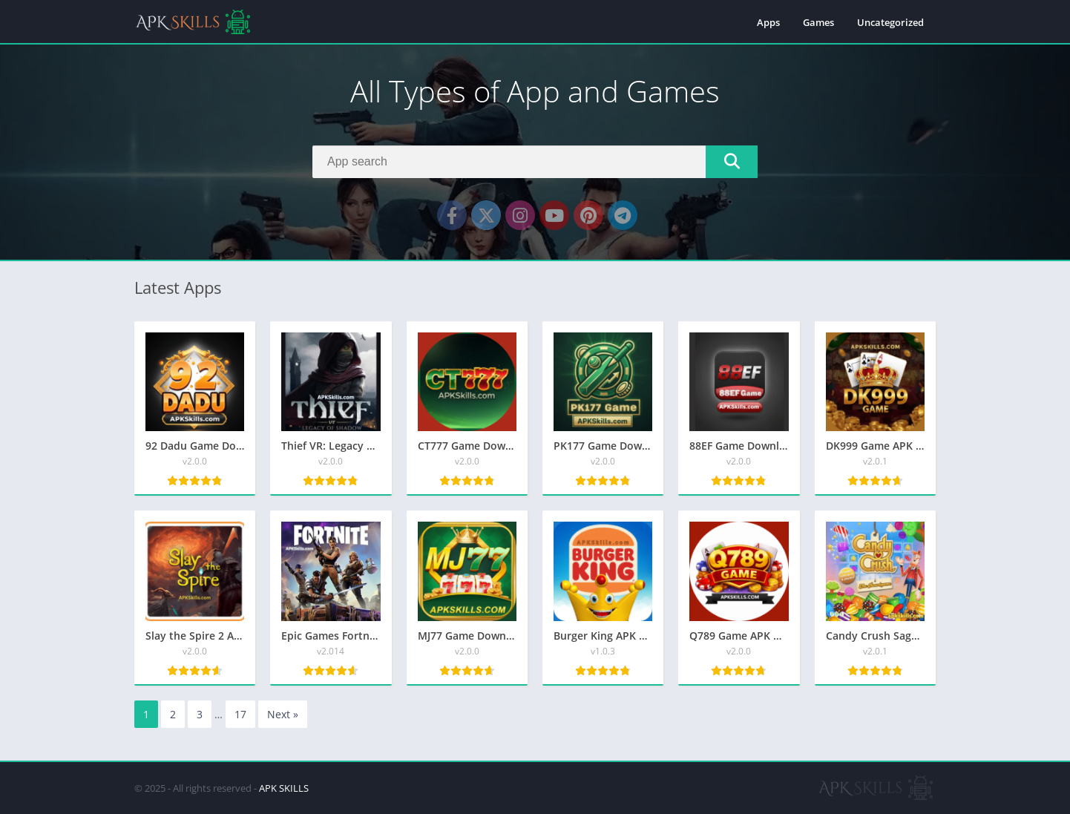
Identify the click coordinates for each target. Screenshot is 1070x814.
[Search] (535, 161)
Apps (768, 22)
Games (818, 22)
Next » (282, 714)
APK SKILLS (284, 788)
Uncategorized (890, 22)
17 (240, 714)
